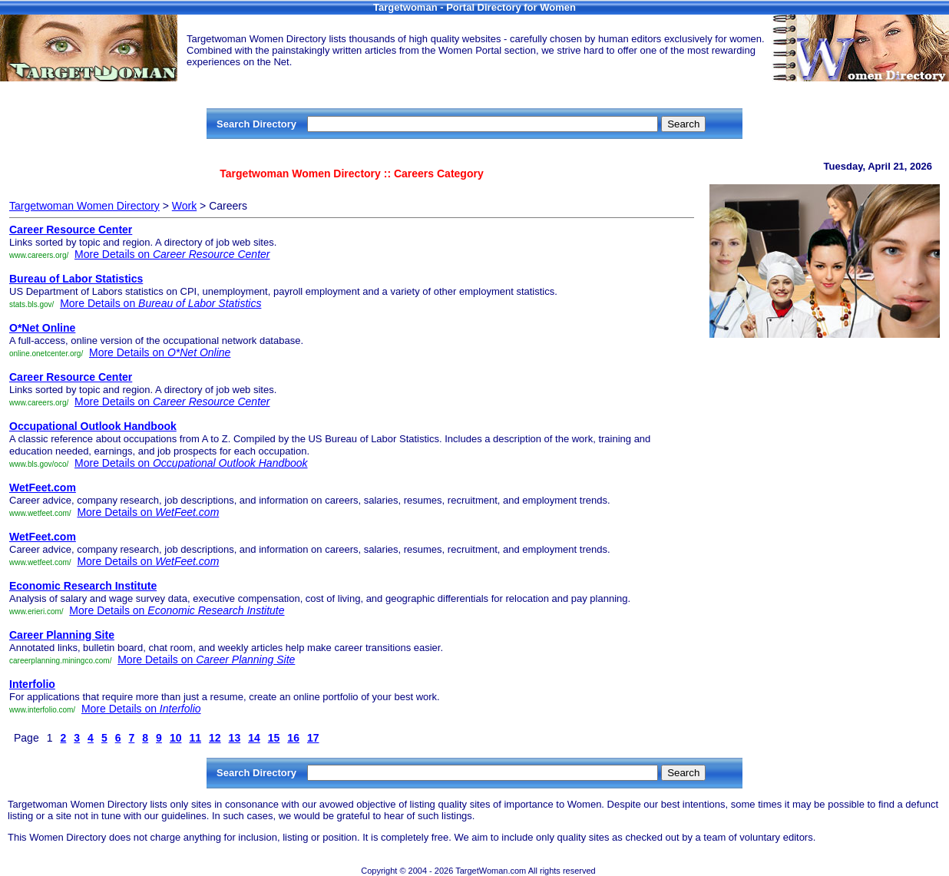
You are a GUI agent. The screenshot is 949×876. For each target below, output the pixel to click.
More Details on (171, 254)
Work (184, 206)
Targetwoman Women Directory (84, 206)
